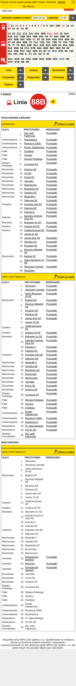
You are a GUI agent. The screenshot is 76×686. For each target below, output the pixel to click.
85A (10, 48)
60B (16, 39)
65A (60, 39)
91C (22, 51)
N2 (22, 58)
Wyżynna (30, 563)
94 (44, 51)
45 (26, 28)
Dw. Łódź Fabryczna (29, 134)
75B (71, 42)
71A (35, 42)
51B (55, 33)
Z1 (12, 25)
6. (26, 53)
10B (58, 25)
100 (71, 51)
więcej (61, 2)
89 (63, 48)
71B (42, 42)
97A (54, 51)
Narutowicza (30, 139)
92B (35, 51)
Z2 (16, 25)
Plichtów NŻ (30, 242)
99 (66, 51)
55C (41, 36)
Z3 (9, 33)
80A (23, 45)
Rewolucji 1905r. (32, 143)
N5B (62, 58)
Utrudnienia (58, 70)
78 (17, 45)
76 (9, 45)
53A (66, 33)
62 (38, 39)
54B (22, 36)
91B (16, 51)
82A (48, 45)
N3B (35, 58)
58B (62, 36)
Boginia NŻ (30, 256)
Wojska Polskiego (33, 159)
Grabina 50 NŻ (32, 226)
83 (59, 45)
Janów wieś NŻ (32, 238)
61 (34, 39)
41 (17, 28)
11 (63, 25)
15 (9, 28)
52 (61, 33)
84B (71, 45)
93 (40, 51)
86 (21, 48)
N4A (41, 58)
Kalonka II (29, 212)
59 (67, 36)
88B (45, 48)
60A (10, 39)
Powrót (7, 94)
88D (58, 48)
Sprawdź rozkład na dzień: (16, 17)
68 (13, 42)
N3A (28, 58)
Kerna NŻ (29, 177)
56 (46, 36)
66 (72, 39)
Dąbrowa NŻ (30, 200)
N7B (16, 61)
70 (30, 42)
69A (18, 42)
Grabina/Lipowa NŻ (34, 230)
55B (35, 36)
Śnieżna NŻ (30, 169)
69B (25, 42)
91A (10, 51)
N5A (55, 58)
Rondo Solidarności (34, 147)
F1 (30, 53)
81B (42, 45)
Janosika (28, 181)
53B (10, 36)
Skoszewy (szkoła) (33, 266)
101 (10, 53)
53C (16, 36)
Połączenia (33, 77)
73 (59, 42)
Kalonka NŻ (30, 208)
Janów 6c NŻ (31, 234)
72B (54, 42)
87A (27, 48)
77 (13, 45)
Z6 (13, 33)
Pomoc (72, 93)
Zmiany (33, 70)
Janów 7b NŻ (32, 322)
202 (21, 53)
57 (50, 36)
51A (49, 33)
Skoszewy (29, 270)
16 (13, 28)
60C (22, 39)
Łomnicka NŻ (31, 164)
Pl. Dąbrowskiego (34, 426)
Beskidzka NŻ (31, 189)
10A (51, 25)
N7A (10, 61)
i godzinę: (53, 17)
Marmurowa (30, 185)
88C (51, 48)
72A (48, 42)
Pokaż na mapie (64, 124)
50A (37, 33)
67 (9, 42)
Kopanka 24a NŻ (33, 204)
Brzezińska (31, 374)
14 (72, 25)
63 (43, 39)
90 (67, 48)
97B (60, 51)
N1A (10, 58)
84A (65, 45)
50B (43, 33)
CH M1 (27, 173)
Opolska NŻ (30, 192)
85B (16, 48)
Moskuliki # (30, 196)
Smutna (28, 155)
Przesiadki (51, 133)
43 (22, 28)
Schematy (58, 77)
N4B (48, 58)
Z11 (19, 33)
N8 (22, 61)
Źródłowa (29, 151)
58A (56, 36)
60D (28, 39)
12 (67, 25)
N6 (67, 58)
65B (67, 39)
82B (54, 45)
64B (54, 39)
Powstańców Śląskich (31, 558)
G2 (40, 53)
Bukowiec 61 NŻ (32, 222)
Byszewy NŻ (30, 245)
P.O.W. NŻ (30, 430)
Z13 (25, 33)
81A (35, 45)
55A (28, 36)
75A (65, 42)
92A (28, 51)
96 (49, 51)
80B (29, 45)
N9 (27, 61)
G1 (35, 53)
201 (15, 53)
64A (48, 39)
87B (33, 48)
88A (39, 48)
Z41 (31, 33)
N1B (16, 58)
